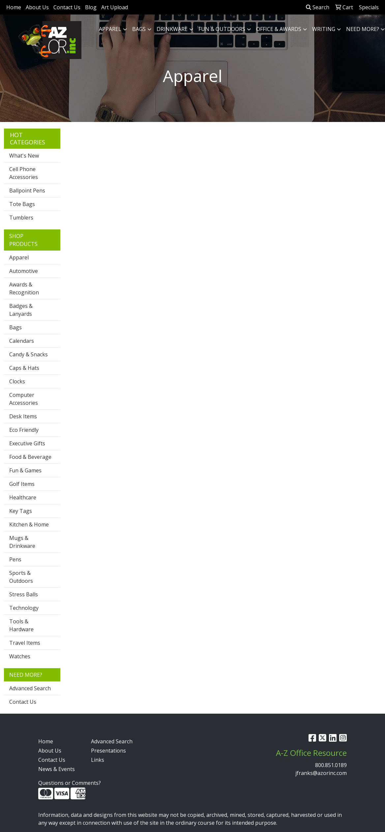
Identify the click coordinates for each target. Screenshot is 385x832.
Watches (19, 656)
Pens (15, 559)
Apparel (110, 29)
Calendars (21, 340)
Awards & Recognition (24, 288)
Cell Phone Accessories (23, 173)
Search (317, 7)
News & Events (56, 769)
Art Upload (114, 7)
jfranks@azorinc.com (321, 773)
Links (97, 759)
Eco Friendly (24, 429)
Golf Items (22, 484)
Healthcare (22, 497)
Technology (24, 607)
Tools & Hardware (21, 625)
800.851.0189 (331, 765)
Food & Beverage (30, 457)
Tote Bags (22, 204)
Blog (91, 7)
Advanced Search (30, 688)
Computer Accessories (23, 398)
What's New (24, 155)
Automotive (23, 271)
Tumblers (21, 217)
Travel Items (24, 642)
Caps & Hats (24, 367)
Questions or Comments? (69, 783)
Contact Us (66, 7)
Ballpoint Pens (27, 190)
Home (13, 7)
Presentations (108, 750)
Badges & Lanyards (21, 309)
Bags (139, 29)
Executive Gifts (27, 443)
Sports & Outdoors (21, 576)
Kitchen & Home (29, 524)
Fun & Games (25, 470)
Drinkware (172, 29)
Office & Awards (278, 29)
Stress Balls (23, 594)
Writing (323, 29)
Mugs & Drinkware (22, 542)
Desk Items (23, 416)
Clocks (17, 381)
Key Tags (20, 511)
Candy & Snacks (28, 354)
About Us (37, 7)
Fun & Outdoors (221, 29)
